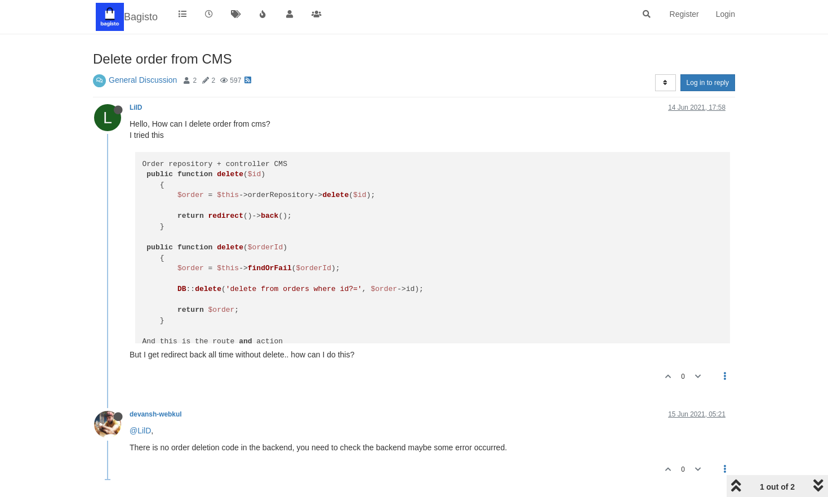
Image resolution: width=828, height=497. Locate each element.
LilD (136, 107)
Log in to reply (708, 83)
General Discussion (143, 79)
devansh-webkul (156, 414)
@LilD (140, 430)
